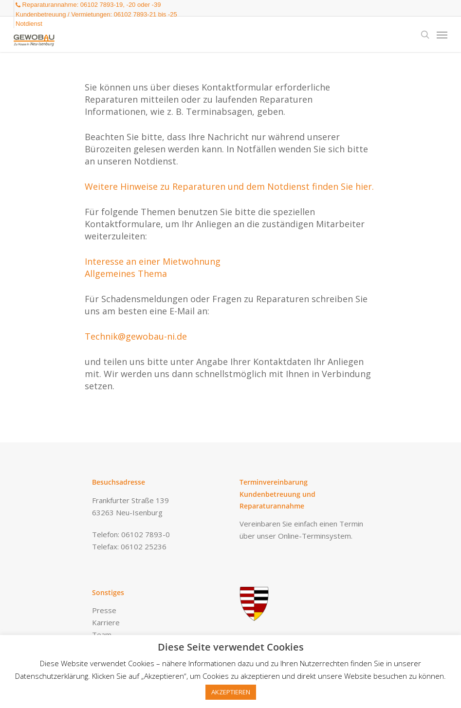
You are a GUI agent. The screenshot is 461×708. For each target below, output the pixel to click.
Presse (104, 610)
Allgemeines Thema (126, 273)
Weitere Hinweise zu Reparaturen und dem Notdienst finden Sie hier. (229, 186)
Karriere (106, 622)
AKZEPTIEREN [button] (230, 692)
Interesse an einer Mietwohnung (153, 261)
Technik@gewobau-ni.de (136, 336)
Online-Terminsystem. (315, 536)
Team (101, 634)
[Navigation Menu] (442, 34)
